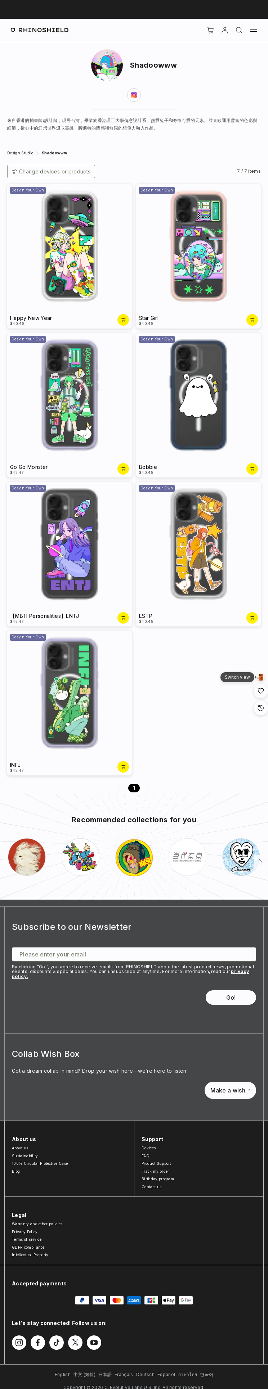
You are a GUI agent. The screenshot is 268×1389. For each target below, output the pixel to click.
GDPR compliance (28, 1247)
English (63, 1374)
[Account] (225, 30)
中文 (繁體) (84, 1374)
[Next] (261, 862)
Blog (16, 1171)
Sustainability (25, 1156)
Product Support (156, 1163)
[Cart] (210, 30)
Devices (149, 1148)
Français (124, 1374)
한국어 (206, 1374)
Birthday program (158, 1179)
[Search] (239, 30)
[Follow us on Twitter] (75, 1342)
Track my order (155, 1171)
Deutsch (145, 1374)
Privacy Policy (24, 1232)
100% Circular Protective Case (40, 1163)
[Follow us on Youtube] (94, 1342)
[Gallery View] (260, 677)
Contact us (151, 1187)
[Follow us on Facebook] (38, 1342)
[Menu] (253, 30)
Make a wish (230, 1090)
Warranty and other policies (37, 1224)
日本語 (105, 1374)
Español (166, 1374)
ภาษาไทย (187, 1374)
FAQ (145, 1156)
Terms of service (26, 1239)
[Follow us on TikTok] (56, 1342)
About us (20, 1148)
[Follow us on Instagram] (19, 1342)
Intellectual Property (30, 1255)
